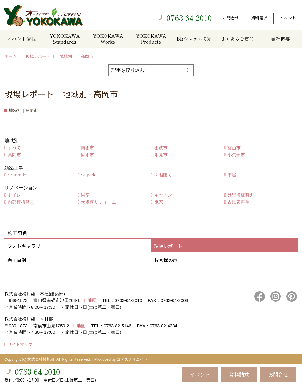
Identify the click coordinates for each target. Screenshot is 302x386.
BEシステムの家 (194, 38)
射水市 (87, 154)
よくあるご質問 (237, 38)
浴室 (85, 194)
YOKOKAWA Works (108, 38)
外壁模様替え (240, 194)
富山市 (234, 147)
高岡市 (14, 154)
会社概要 (280, 38)
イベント (288, 18)
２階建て (163, 174)
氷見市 (161, 154)
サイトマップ (20, 344)
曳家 (158, 202)
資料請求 (259, 18)
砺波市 (161, 147)
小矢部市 (236, 154)
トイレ (14, 194)
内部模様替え (21, 202)
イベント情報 (21, 38)
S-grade (88, 174)
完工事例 (16, 260)
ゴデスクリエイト (132, 359)
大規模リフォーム (98, 202)
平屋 (231, 174)
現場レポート (168, 245)
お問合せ (230, 18)
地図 (92, 300)
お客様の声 (166, 260)
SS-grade (17, 174)
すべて (14, 147)
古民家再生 (238, 202)
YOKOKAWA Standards (65, 38)
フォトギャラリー (26, 245)
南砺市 (87, 147)
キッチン (163, 194)
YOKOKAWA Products (151, 38)
